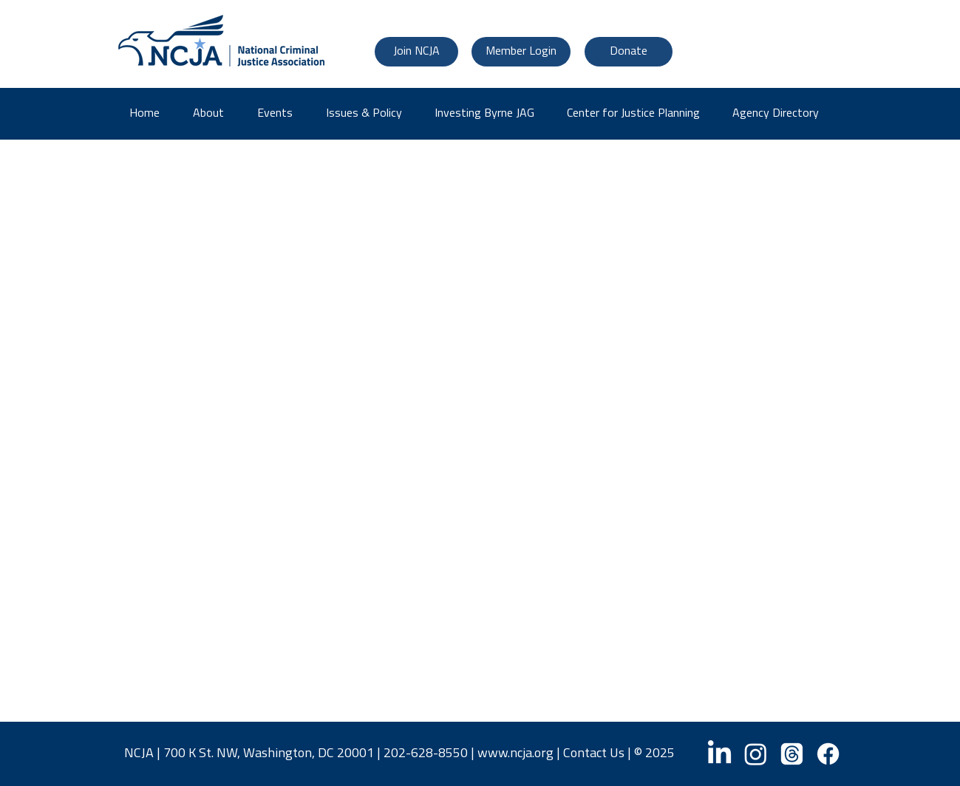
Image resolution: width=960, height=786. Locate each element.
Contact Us (593, 754)
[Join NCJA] (416, 51)
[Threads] (791, 753)
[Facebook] (828, 753)
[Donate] (629, 51)
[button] (780, 113)
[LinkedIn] (719, 753)
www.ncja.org (515, 754)
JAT (134, 154)
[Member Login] (521, 51)
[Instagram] (755, 753)
